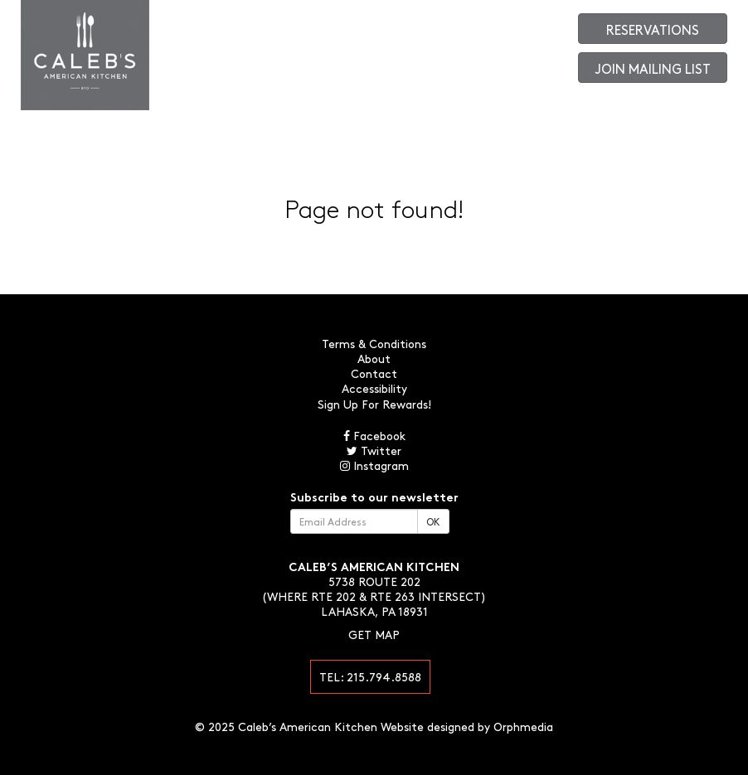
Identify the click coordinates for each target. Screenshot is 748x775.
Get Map (374, 634)
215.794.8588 (384, 676)
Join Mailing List (653, 68)
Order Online (540, 25)
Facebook (374, 435)
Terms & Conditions (374, 343)
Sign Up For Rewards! (374, 403)
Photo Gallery (430, 25)
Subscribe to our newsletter (374, 496)
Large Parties (271, 25)
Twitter (374, 450)
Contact (377, 25)
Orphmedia (523, 726)
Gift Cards (485, 25)
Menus (194, 25)
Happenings (330, 25)
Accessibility (374, 388)
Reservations (652, 29)
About (226, 25)
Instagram (374, 465)
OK (433, 521)
